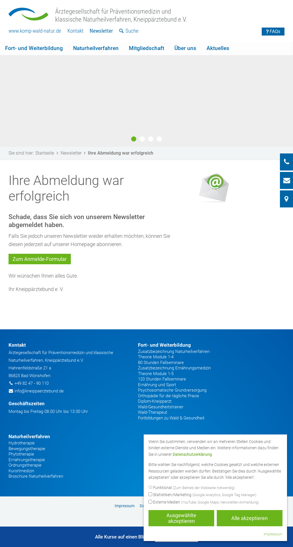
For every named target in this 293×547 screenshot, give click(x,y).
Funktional (191, 488)
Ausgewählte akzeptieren (181, 518)
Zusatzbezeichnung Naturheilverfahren (174, 351)
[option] (146, 94)
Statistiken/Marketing (202, 495)
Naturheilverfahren (96, 48)
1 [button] (133, 139)
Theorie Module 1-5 (156, 373)
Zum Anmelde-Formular (40, 259)
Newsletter (101, 31)
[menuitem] (35, 31)
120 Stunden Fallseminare (162, 379)
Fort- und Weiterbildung (34, 48)
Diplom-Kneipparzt (155, 401)
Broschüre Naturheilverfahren (36, 476)
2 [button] (142, 139)
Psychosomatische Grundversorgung (172, 390)
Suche (129, 31)
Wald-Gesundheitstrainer (160, 406)
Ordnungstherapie (25, 465)
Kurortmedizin (21, 470)
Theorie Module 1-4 (156, 356)
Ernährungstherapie (27, 459)
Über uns (185, 48)
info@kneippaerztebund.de (39, 391)
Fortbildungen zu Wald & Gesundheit (171, 418)
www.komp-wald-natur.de (35, 31)
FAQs (273, 31)
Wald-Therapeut (152, 412)
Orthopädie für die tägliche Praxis (168, 395)
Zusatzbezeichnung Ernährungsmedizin (174, 368)
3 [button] (150, 139)
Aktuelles (218, 48)
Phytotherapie (21, 454)
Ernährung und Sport (157, 384)
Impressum (125, 506)
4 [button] (159, 139)
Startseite (47, 153)
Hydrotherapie (22, 443)
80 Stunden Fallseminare (161, 362)
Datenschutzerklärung (192, 454)
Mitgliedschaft (146, 48)
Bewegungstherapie (27, 448)
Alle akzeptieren (249, 518)
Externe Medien (203, 502)
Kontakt (75, 31)
